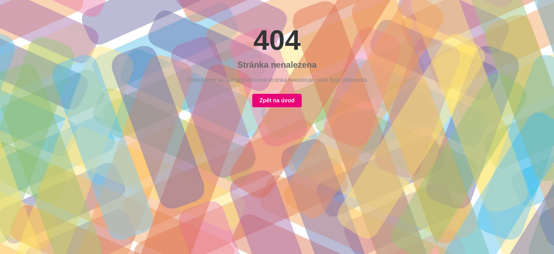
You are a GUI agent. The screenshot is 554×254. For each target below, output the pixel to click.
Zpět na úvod (277, 100)
